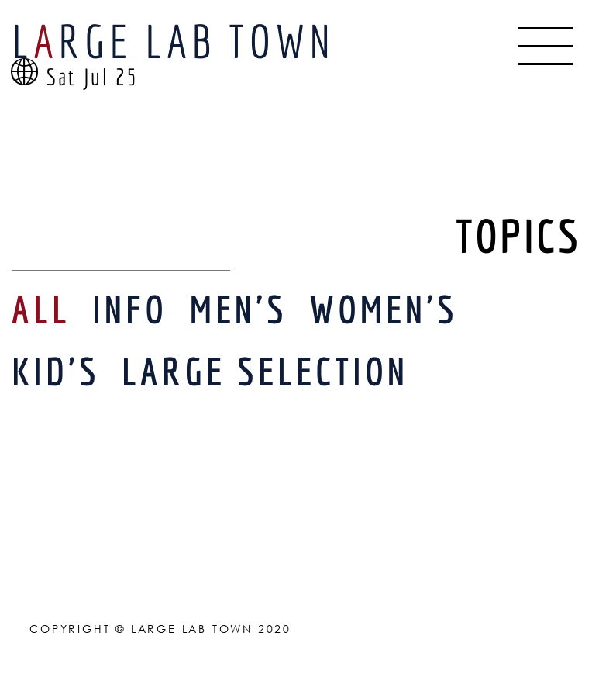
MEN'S (238, 309)
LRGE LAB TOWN (173, 40)
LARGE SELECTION (265, 371)
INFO (129, 309)
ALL (41, 309)
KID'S (56, 371)
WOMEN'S (383, 309)
